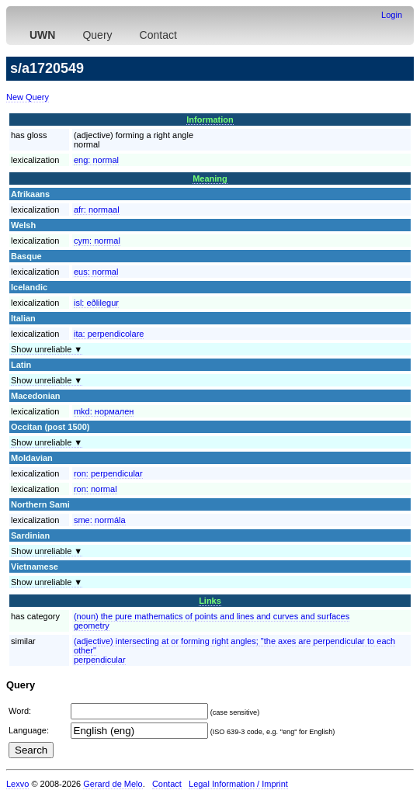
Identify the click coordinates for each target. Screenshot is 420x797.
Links (210, 600)
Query (97, 35)
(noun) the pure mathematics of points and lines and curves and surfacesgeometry (211, 621)
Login (391, 14)
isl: (96, 302)
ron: (108, 473)
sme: (100, 520)
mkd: (104, 411)
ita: (109, 333)
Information (210, 119)
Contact (158, 35)
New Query (27, 97)
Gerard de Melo (112, 783)
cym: (97, 240)
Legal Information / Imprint (238, 783)
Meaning (210, 178)
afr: (97, 209)
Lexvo (17, 783)
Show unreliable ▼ (46, 349)
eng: (96, 160)
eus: (96, 271)
